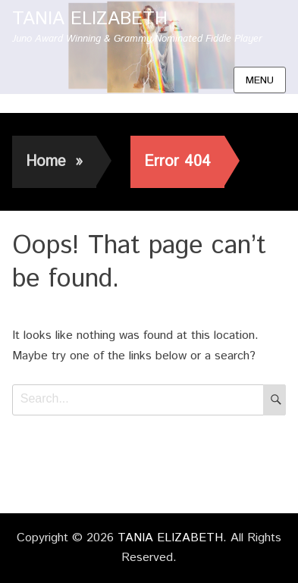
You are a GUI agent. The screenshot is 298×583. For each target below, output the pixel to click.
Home (54, 162)
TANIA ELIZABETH (90, 19)
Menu (260, 80)
